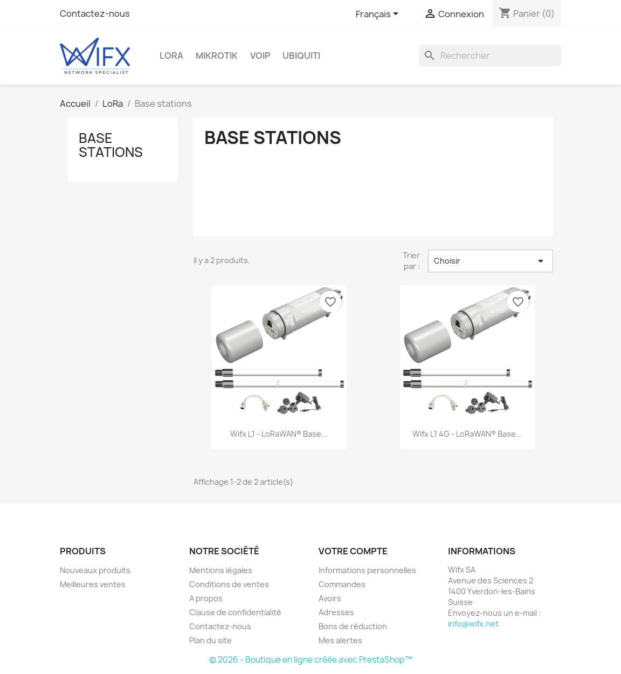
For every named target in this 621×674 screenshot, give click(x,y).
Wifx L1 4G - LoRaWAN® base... (467, 434)
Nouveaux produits (95, 570)
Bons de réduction (353, 626)
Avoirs (330, 598)
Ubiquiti (301, 55)
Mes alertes (340, 640)
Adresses (336, 612)
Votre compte (353, 551)
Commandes (342, 584)
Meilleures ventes (93, 584)
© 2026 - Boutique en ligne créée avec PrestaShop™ (310, 659)
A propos (206, 598)
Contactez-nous (95, 13)
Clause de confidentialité (235, 612)
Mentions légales (220, 570)
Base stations (111, 145)
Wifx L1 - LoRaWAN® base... (279, 434)
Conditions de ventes (229, 584)
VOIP (260, 55)
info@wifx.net (473, 623)
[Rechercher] (490, 55)
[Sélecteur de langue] (379, 14)
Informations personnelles (367, 570)
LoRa (171, 55)
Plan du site (210, 640)
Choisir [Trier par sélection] (490, 261)
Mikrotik (217, 55)
